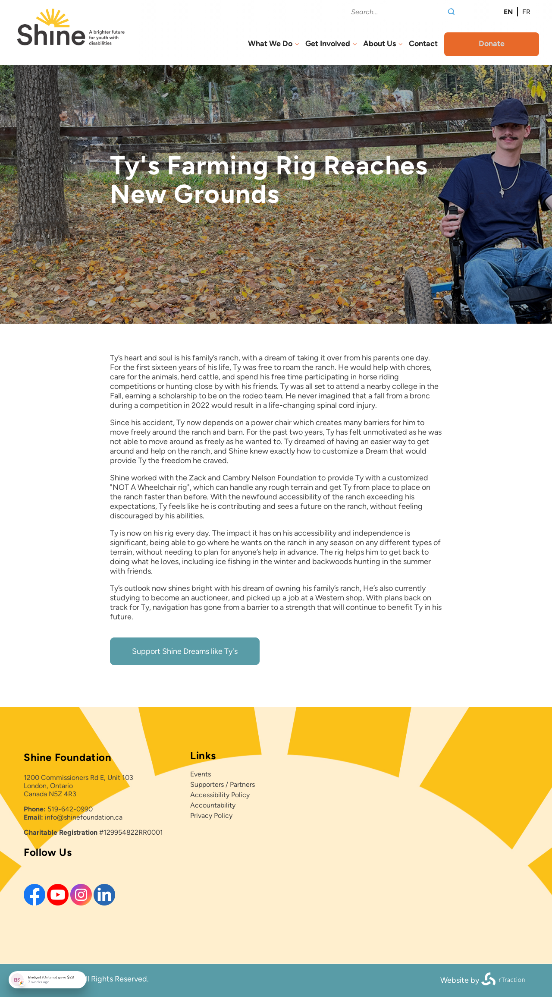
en (508, 12)
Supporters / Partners (222, 784)
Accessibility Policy (220, 795)
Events (200, 774)
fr (526, 12)
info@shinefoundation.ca (83, 817)
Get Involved (327, 43)
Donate (492, 43)
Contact (423, 43)
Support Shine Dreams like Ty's (185, 651)
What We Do (270, 43)
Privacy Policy (211, 815)
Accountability (212, 805)
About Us (379, 43)
